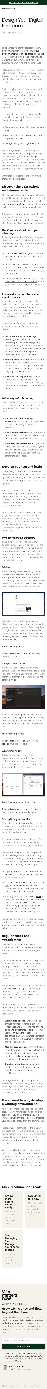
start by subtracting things (14, 204)
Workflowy (35, 653)
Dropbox (34, 809)
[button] (41, 9)
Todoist (5, 743)
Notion (21, 646)
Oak (7, 885)
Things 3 (22, 733)
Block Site (9, 264)
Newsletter (23, 1386)
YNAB (38, 896)
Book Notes (35, 1386)
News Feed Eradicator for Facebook (21, 281)
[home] (8, 8)
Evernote (26, 653)
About (5, 1386)
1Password (10, 874)
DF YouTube (10, 253)
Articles (13, 1386)
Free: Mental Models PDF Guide (23, 2)
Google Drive (31, 802)
